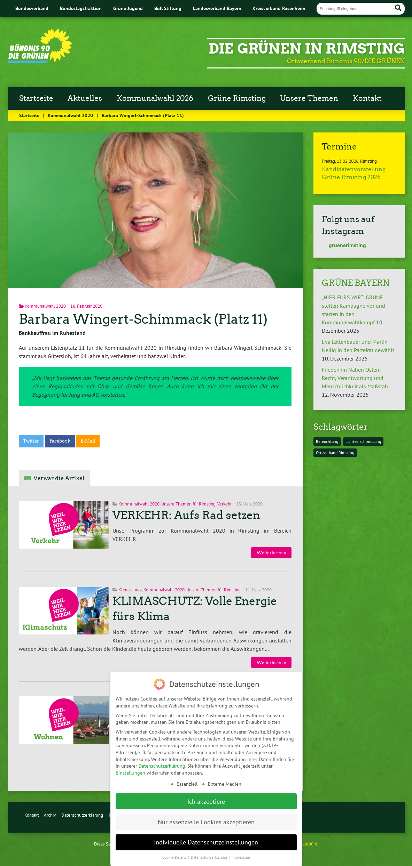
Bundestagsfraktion (81, 8)
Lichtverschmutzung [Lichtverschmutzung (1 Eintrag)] (363, 441)
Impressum (241, 850)
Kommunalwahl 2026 (155, 98)
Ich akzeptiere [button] (206, 795)
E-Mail (87, 441)
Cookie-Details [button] (174, 850)
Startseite (36, 98)
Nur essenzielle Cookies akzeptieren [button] (206, 815)
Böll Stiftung (167, 8)
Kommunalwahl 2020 (70, 115)
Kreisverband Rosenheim (278, 8)
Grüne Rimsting (237, 98)
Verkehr (224, 504)
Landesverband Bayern (217, 8)
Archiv (50, 815)
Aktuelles (85, 98)
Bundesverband (31, 8)
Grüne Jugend (128, 8)
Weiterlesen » (271, 552)
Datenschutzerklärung (82, 815)
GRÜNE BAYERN (355, 283)
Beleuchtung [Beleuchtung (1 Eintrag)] (327, 441)
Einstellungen (130, 766)
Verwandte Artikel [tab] (58, 478)
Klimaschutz (130, 590)
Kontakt (367, 98)
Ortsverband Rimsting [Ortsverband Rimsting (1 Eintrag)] (335, 452)
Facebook (59, 441)
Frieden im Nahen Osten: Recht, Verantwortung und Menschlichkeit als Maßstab (355, 378)
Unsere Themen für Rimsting (188, 504)
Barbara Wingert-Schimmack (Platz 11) (143, 319)
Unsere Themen (309, 98)
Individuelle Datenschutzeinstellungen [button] (206, 836)
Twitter (31, 441)
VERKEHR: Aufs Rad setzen (186, 515)
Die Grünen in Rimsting (307, 48)
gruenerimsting (344, 245)
